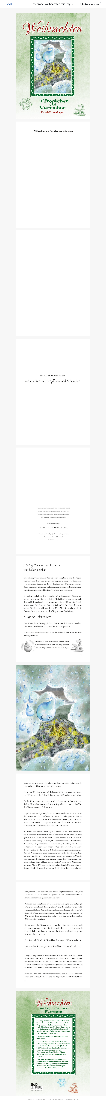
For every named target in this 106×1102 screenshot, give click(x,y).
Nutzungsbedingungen (55, 1099)
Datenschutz (40, 1099)
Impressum (30, 1099)
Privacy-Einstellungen (72, 1099)
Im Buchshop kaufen (90, 4)
